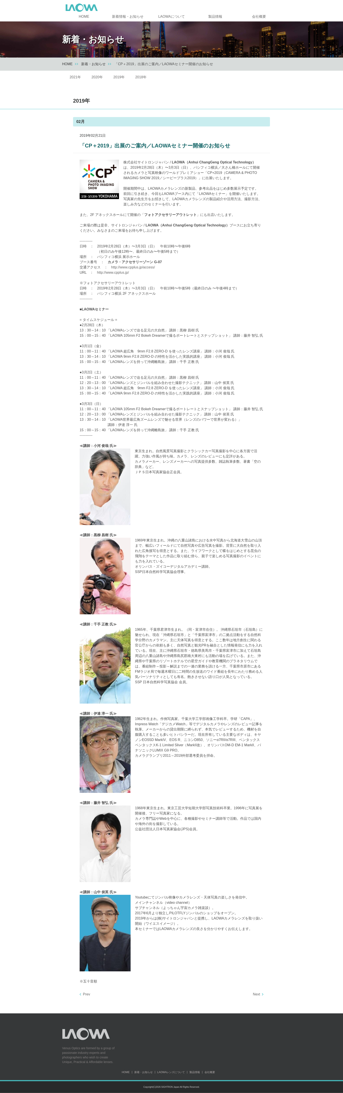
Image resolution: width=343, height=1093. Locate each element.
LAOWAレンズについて (171, 1072)
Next (256, 994)
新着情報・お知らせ (128, 16)
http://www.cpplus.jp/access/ (133, 267)
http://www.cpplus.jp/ (113, 272)
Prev (86, 994)
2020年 (97, 77)
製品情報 (215, 16)
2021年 (75, 77)
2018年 (141, 77)
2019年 (119, 77)
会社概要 (259, 16)
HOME (84, 16)
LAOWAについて (171, 16)
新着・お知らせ (93, 64)
